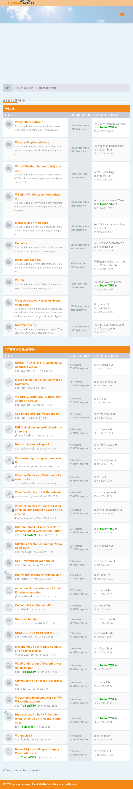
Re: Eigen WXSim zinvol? (108, 281)
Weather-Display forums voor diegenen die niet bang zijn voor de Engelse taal (38, 510)
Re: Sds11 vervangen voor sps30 (113, 324)
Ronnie (104, 308)
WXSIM (20, 280)
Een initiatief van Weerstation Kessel (54, 784)
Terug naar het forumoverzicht (22, 770)
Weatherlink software (29, 122)
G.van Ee (105, 149)
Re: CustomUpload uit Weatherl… (113, 123)
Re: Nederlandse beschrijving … (111, 145)
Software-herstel (26, 619)
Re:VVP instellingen (105, 172)
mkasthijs (26, 637)
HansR (25, 578)
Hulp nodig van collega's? (32, 444)
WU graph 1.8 (101, 304)
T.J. (102, 228)
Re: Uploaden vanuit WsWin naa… (113, 200)
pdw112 (26, 565)
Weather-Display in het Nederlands (38, 492)
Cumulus (21, 243)
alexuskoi (105, 246)
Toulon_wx (106, 328)
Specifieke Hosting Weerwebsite (37, 413)
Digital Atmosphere (28, 260)
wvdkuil (104, 751)
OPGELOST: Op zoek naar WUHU (36, 633)
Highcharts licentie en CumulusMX (38, 574)
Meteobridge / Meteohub (31, 223)
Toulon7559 (107, 127)
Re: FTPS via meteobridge (109, 224)
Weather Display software (32, 142)
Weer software (14, 100)
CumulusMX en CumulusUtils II (35, 605)
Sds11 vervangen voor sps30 (34, 561)
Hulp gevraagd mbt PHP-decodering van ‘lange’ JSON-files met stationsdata (38, 718)
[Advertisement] (66, 54)
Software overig (25, 325)
